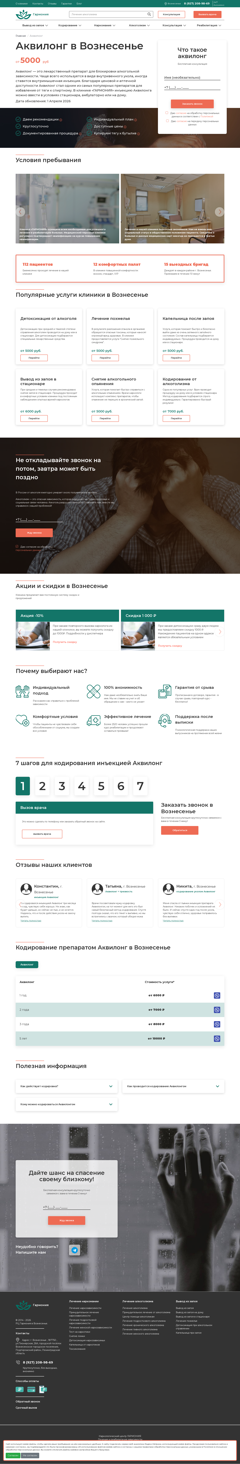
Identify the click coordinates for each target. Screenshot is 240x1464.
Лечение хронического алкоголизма (143, 1325)
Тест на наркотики (79, 1332)
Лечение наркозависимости (85, 1308)
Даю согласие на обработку (34, 548)
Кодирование (67, 25)
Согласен (13, 1455)
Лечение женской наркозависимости (90, 1327)
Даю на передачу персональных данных (192, 122)
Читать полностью (31, 920)
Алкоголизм (137, 25)
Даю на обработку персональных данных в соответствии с (192, 114)
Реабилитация (207, 25)
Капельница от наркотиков (84, 1344)
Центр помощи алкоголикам (138, 1316)
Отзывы (52, 3)
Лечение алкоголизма (135, 1308)
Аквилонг (27, 964)
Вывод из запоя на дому (189, 1312)
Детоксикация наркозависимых (87, 1340)
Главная (21, 35)
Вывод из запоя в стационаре (193, 1316)
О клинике (22, 3)
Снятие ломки (77, 1336)
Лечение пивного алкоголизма (139, 1329)
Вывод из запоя (33, 25)
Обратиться (179, 830)
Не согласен (30, 1455)
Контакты (37, 3)
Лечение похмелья (186, 1321)
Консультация (171, 14)
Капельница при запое (189, 1333)
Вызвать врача (207, 14)
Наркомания (102, 25)
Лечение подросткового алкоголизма (144, 1321)
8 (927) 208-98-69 (196, 3)
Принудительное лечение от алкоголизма (146, 1312)
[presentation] (20, 212)
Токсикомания (77, 1349)
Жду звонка (34, 532)
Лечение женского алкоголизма (140, 1333)
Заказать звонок (192, 103)
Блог (79, 3)
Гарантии (66, 3)
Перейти (34, 357)
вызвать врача (42, 834)
